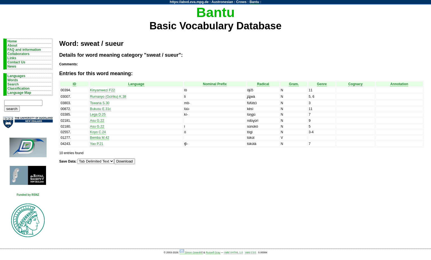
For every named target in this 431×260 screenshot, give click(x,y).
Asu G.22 (97, 121)
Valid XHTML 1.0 (233, 252)
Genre (322, 84)
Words (13, 80)
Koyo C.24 (98, 132)
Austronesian (222, 2)
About (12, 45)
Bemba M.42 (99, 138)
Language (136, 84)
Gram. (294, 84)
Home (12, 41)
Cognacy (355, 84)
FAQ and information (24, 50)
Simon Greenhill (194, 252)
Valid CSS (250, 252)
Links (12, 58)
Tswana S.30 (100, 103)
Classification (19, 88)
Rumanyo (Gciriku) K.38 (108, 97)
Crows (241, 2)
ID (74, 84)
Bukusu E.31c (100, 109)
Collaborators (19, 54)
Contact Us (16, 62)
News (12, 66)
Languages (16, 76)
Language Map (19, 93)
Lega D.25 (98, 114)
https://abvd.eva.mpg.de (189, 2)
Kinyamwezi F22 (102, 90)
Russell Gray (213, 252)
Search (13, 84)
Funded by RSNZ (28, 194)
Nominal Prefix (215, 84)
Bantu (254, 2)
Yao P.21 (96, 144)
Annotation (399, 84)
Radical (263, 84)
